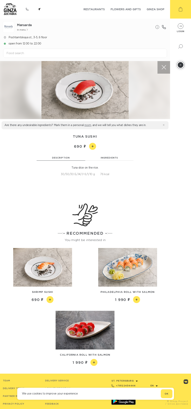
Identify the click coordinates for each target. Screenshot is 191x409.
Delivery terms (14, 388)
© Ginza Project (177, 401)
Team (6, 380)
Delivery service (57, 380)
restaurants (94, 9)
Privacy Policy (13, 404)
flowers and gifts (126, 9)
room (87, 125)
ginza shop (155, 9)
